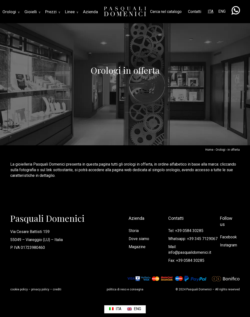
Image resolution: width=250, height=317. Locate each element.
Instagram (228, 245)
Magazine (137, 246)
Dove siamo (139, 238)
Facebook (228, 237)
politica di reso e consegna (125, 289)
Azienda (90, 11)
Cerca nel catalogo (166, 11)
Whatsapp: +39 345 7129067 (193, 238)
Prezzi (52, 11)
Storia (134, 230)
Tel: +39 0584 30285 (185, 230)
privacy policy (40, 289)
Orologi (11, 11)
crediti (57, 289)
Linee (71, 11)
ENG (222, 11)
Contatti (194, 11)
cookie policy (19, 289)
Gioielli (32, 11)
